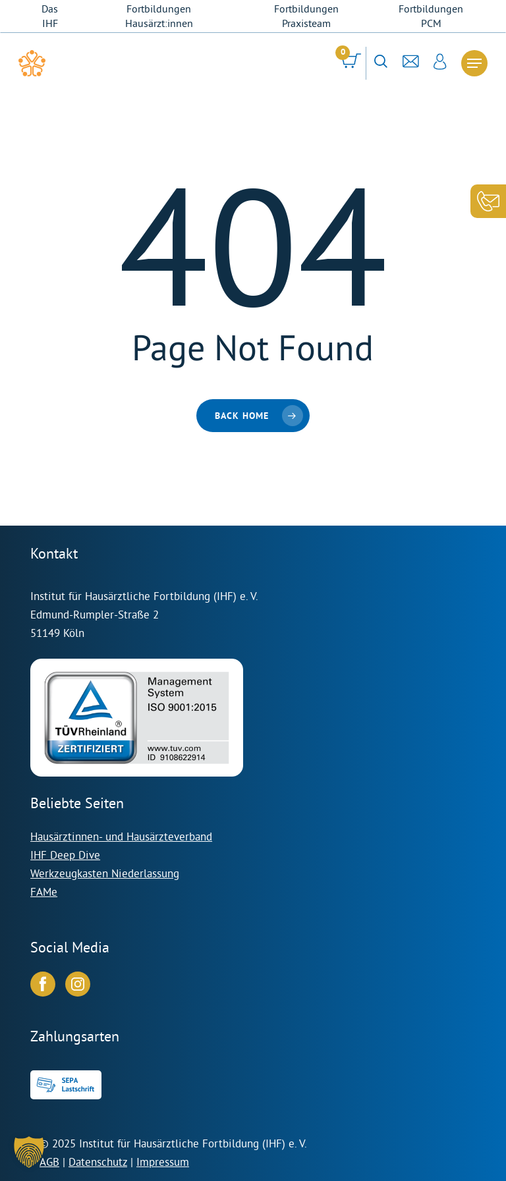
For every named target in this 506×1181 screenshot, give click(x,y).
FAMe (43, 891)
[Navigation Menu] (474, 63)
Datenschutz (98, 1161)
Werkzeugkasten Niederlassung (104, 873)
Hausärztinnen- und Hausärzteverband (121, 836)
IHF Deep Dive (65, 855)
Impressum (162, 1161)
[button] (29, 1152)
